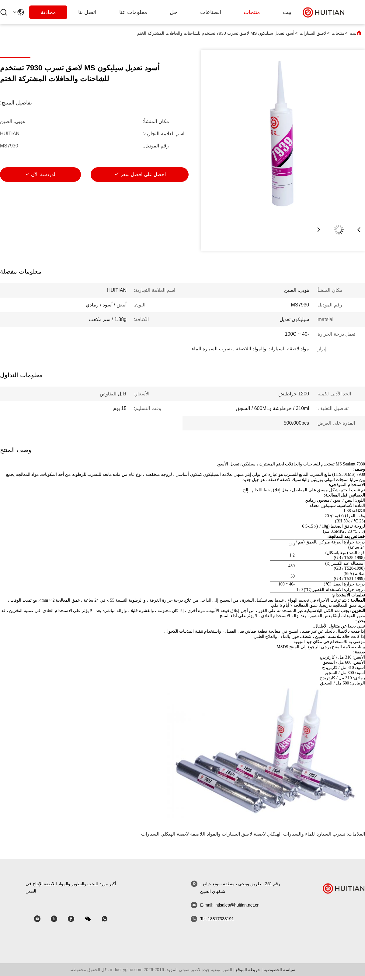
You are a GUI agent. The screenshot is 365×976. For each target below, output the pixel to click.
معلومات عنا (133, 12)
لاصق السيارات (313, 33)
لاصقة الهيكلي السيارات (165, 833)
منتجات (252, 12)
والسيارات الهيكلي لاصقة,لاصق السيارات (263, 833)
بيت (287, 12)
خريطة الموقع (248, 969)
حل (173, 12)
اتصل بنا (87, 12)
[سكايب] (75, 919)
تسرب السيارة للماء (325, 833)
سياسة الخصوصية (279, 969)
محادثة (48, 12)
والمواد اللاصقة (205, 833)
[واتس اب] (109, 919)
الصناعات (210, 12)
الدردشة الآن (43, 174)
